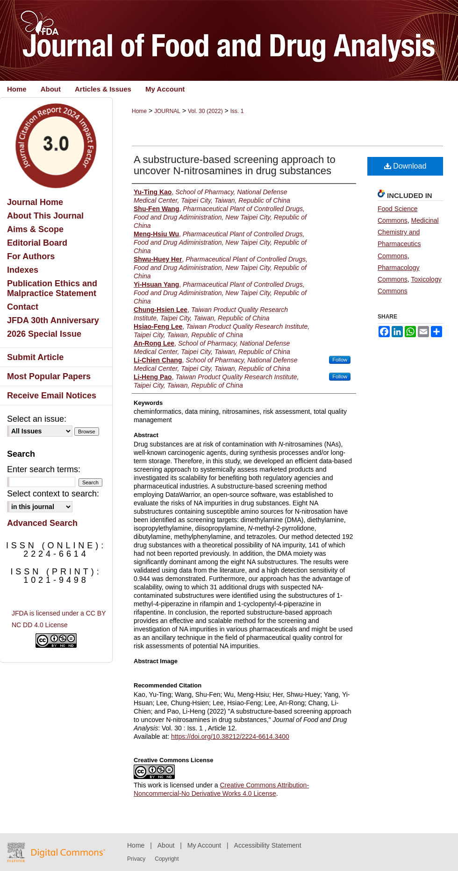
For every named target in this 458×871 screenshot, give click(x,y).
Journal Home (35, 202)
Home (139, 111)
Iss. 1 (237, 111)
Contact (22, 307)
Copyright (167, 859)
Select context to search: (53, 493)
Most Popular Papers (49, 376)
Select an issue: (36, 419)
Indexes (22, 270)
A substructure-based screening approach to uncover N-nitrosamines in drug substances (235, 165)
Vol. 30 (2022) (205, 111)
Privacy (136, 859)
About (166, 845)
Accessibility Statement (267, 845)
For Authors (31, 256)
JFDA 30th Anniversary (53, 320)
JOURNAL (167, 111)
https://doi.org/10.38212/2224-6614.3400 (230, 736)
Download (405, 166)
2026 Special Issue (44, 334)
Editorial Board (37, 243)
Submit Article (35, 357)
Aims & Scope (35, 229)
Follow (339, 359)
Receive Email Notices (51, 395)
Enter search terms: (43, 469)
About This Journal (45, 215)
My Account (204, 845)
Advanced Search (42, 523)
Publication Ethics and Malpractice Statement (52, 288)
